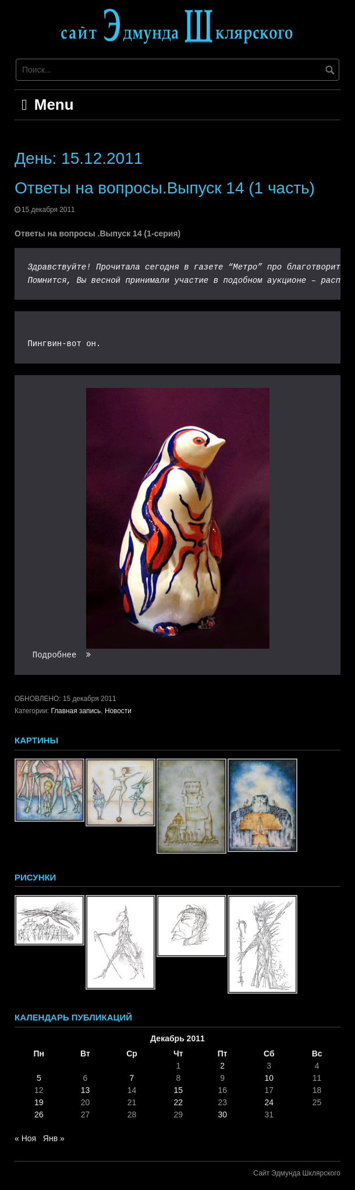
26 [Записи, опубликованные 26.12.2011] (39, 1114)
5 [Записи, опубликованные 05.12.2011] (39, 1078)
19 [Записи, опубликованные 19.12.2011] (39, 1102)
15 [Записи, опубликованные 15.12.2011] (178, 1090)
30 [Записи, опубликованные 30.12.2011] (222, 1114)
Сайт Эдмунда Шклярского (296, 1173)
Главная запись (76, 711)
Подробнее (62, 655)
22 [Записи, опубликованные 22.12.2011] (178, 1102)
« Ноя (25, 1138)
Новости (118, 711)
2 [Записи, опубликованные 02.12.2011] (222, 1065)
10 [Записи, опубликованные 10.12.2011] (269, 1078)
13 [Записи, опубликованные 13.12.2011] (85, 1090)
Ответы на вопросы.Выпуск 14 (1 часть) (165, 188)
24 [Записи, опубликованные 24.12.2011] (269, 1102)
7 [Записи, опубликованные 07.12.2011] (132, 1078)
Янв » (54, 1138)
